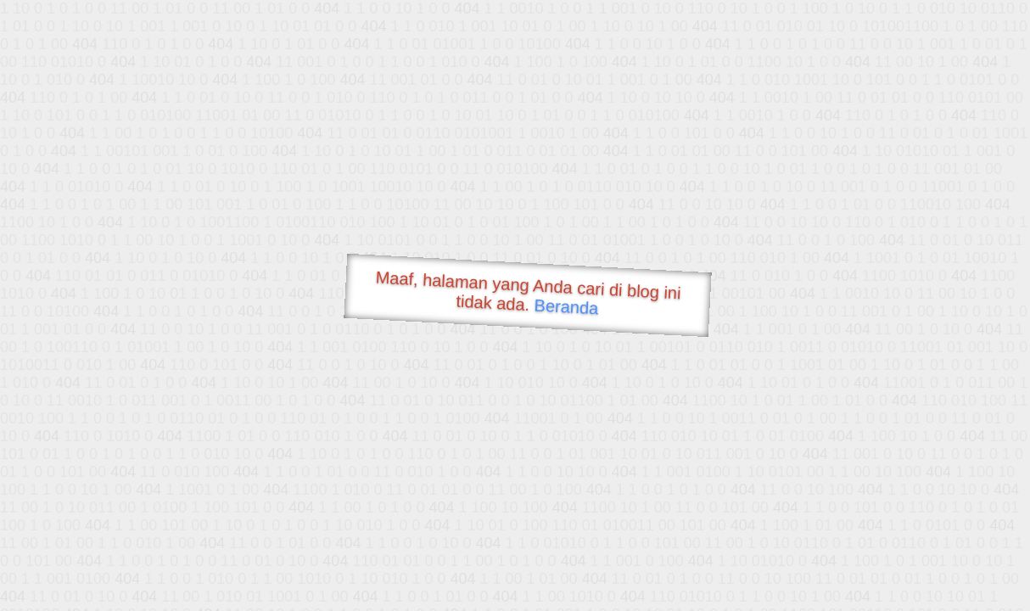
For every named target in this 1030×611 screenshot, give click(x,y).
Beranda (566, 306)
